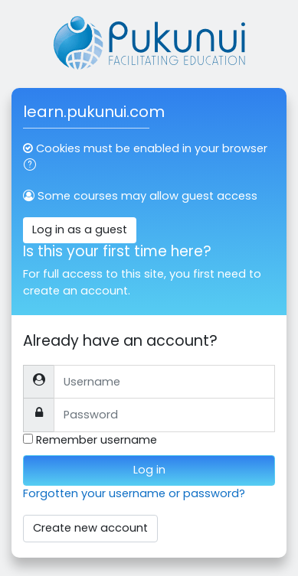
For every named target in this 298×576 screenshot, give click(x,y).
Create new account (90, 527)
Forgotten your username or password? (134, 493)
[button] (33, 167)
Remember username (96, 439)
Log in (149, 469)
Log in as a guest (79, 229)
